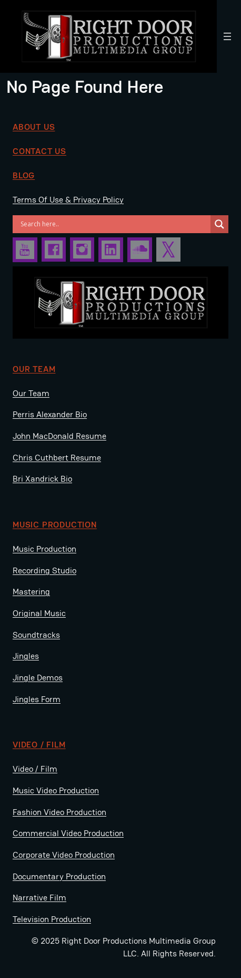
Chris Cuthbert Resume (57, 457)
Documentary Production (59, 876)
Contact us (39, 151)
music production (55, 524)
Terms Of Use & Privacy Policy (68, 199)
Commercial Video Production (68, 833)
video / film (39, 744)
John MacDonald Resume (59, 436)
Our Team (34, 369)
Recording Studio (44, 570)
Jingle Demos (38, 677)
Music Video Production (56, 790)
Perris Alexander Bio (50, 414)
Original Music (39, 613)
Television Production (52, 919)
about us (34, 126)
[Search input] (114, 224)
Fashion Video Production (59, 812)
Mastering (31, 591)
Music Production (44, 548)
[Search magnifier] (219, 224)
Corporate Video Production (64, 854)
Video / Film (35, 768)
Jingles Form (37, 699)
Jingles (26, 655)
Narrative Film (39, 897)
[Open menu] (227, 36)
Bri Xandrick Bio (42, 478)
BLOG (24, 175)
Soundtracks (36, 634)
